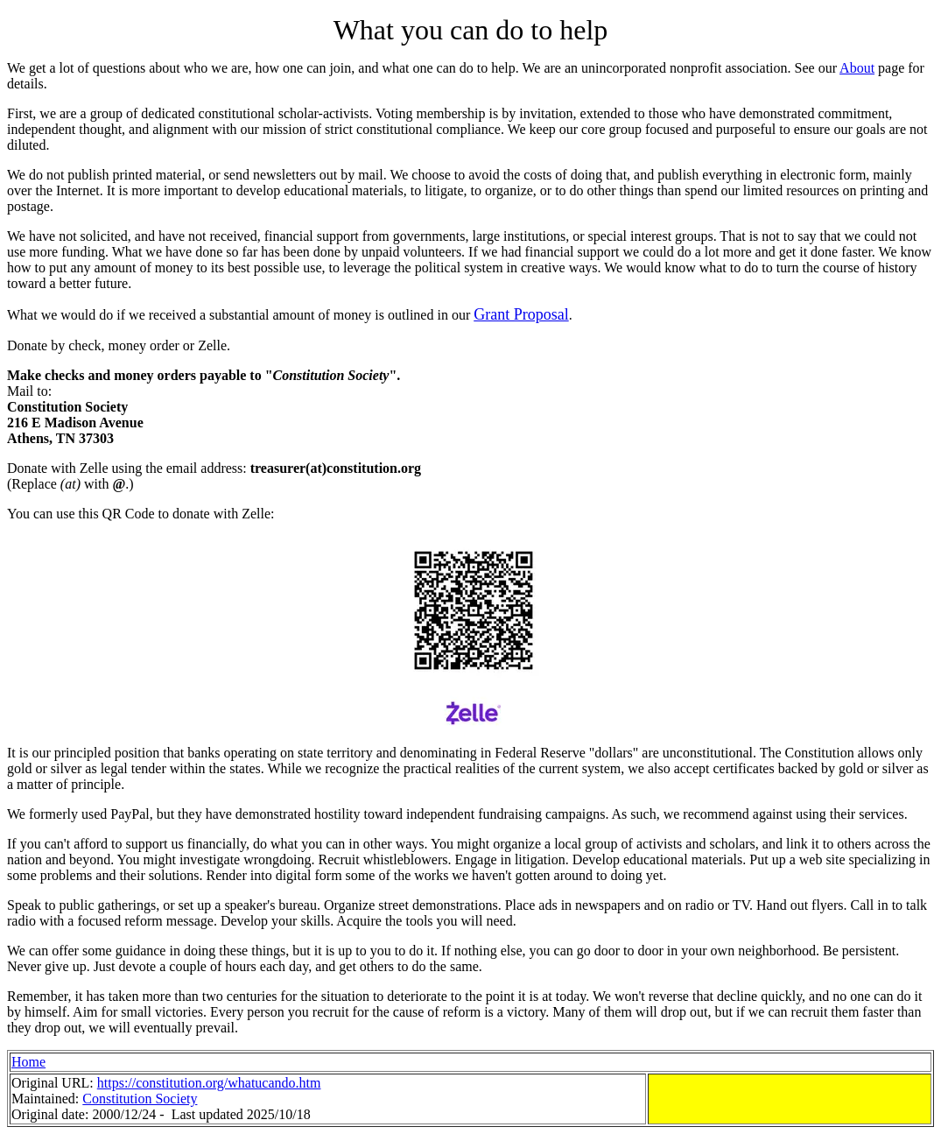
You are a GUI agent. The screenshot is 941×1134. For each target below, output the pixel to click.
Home (28, 1061)
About (856, 67)
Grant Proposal (521, 314)
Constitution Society (139, 1098)
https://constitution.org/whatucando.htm (209, 1082)
